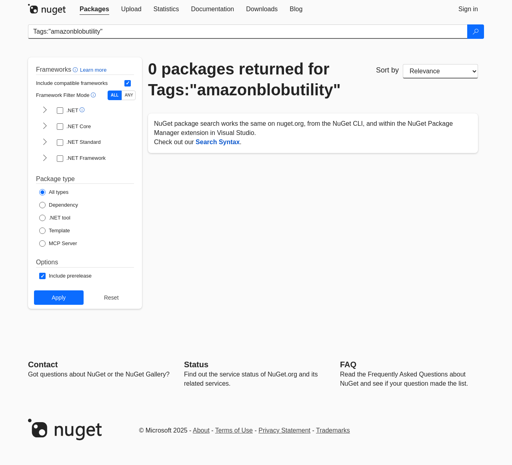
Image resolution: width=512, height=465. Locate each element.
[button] (76, 69)
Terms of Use (234, 430)
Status (196, 364)
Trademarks (333, 430)
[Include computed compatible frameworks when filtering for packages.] (127, 83)
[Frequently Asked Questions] (348, 364)
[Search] (475, 31)
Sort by (387, 70)
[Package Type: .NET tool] (55, 217)
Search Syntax (218, 142)
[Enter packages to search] (248, 31)
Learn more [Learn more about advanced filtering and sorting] (93, 70)
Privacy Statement (284, 430)
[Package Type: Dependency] (58, 205)
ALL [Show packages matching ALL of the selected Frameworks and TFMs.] (114, 95)
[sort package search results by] (440, 71)
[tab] (94, 9)
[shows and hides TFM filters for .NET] (45, 111)
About (201, 430)
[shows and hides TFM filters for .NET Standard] (45, 143)
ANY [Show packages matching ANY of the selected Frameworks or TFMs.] (129, 95)
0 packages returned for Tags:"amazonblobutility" (244, 79)
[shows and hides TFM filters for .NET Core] (45, 127)
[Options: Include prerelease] (65, 276)
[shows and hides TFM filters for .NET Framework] (45, 159)
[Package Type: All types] (54, 192)
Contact (43, 364)
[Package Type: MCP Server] (58, 243)
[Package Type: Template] (54, 230)
